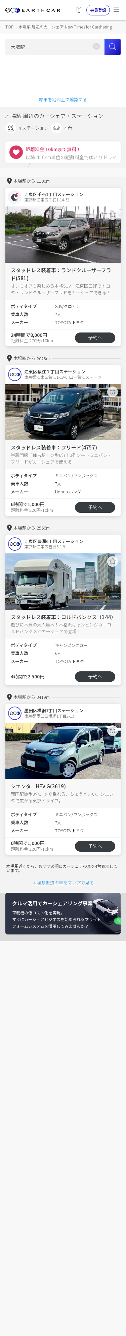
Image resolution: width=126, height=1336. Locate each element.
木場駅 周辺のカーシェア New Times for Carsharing (65, 26)
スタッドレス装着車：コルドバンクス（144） (63, 616)
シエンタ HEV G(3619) (38, 786)
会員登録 (98, 10)
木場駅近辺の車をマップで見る (63, 882)
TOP (9, 26)
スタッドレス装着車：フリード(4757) (54, 447)
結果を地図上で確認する (63, 99)
